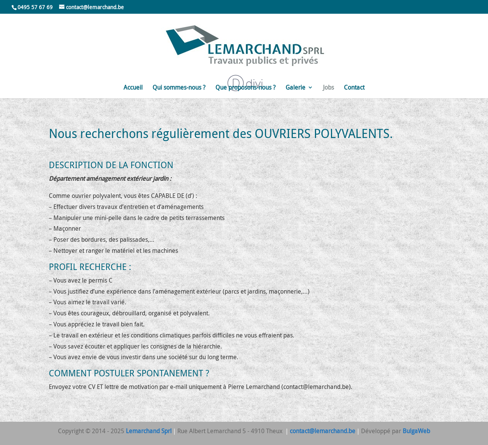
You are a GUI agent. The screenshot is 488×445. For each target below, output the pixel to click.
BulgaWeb (416, 431)
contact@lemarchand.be (322, 431)
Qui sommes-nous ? (178, 88)
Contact (354, 88)
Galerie (295, 88)
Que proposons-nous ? (245, 88)
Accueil (133, 88)
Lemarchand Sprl (149, 431)
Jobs (328, 88)
